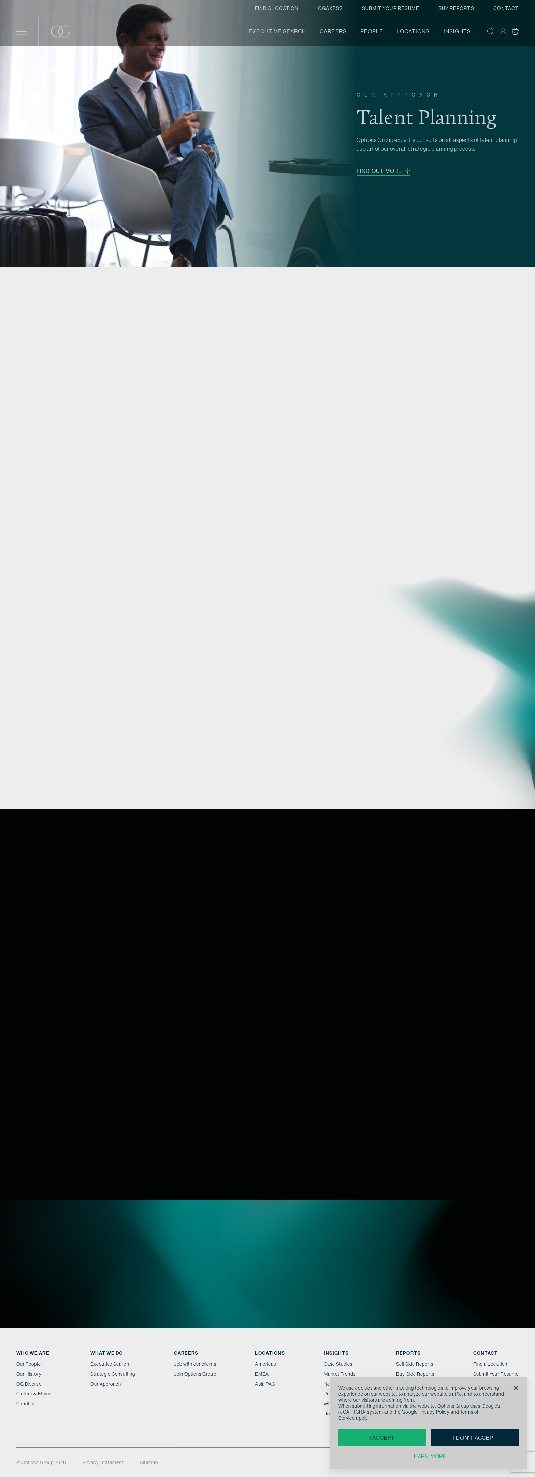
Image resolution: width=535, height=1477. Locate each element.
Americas (268, 1364)
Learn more (428, 1456)
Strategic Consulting (112, 1374)
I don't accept (475, 1437)
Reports (408, 1353)
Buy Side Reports (415, 1374)
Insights (457, 31)
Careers (333, 31)
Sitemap (149, 1462)
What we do (106, 1353)
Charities (26, 1404)
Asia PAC (268, 1384)
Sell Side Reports (414, 1364)
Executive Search (277, 31)
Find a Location (277, 8)
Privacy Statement (103, 1462)
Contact (506, 8)
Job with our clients (195, 1364)
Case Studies (338, 1364)
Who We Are (32, 1353)
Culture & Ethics (34, 1394)
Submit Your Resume (390, 8)
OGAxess (330, 8)
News (330, 1384)
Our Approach (105, 1384)
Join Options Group (195, 1374)
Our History (29, 1374)
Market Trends (340, 1374)
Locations (413, 31)
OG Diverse (29, 1384)
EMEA (265, 1374)
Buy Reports (456, 8)
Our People (28, 1364)
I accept (382, 1437)
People (371, 31)
